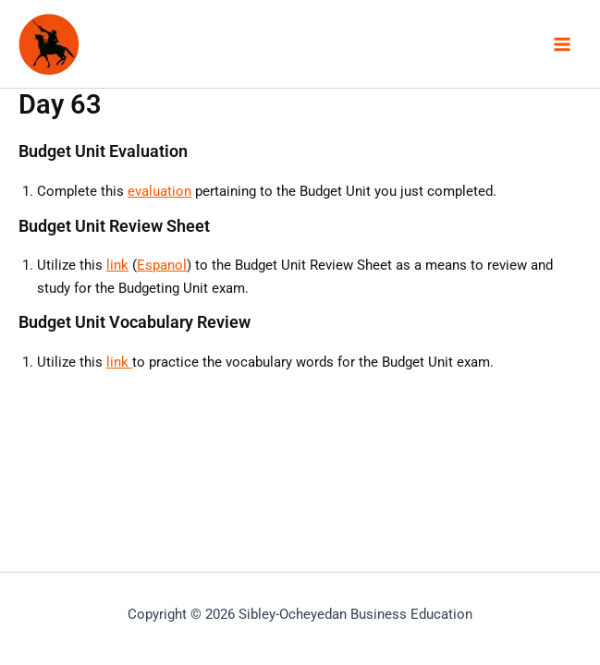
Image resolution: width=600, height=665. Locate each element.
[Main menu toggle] (562, 44)
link (117, 265)
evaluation (159, 191)
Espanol (162, 265)
